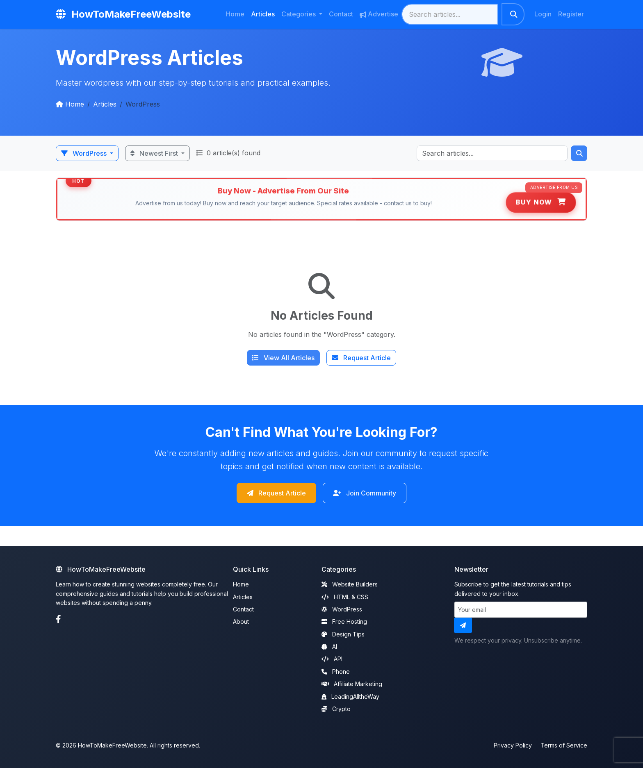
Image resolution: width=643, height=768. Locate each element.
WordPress (84, 153)
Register (571, 14)
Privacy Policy (513, 743)
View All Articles (283, 358)
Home (235, 14)
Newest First (155, 153)
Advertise (379, 14)
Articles (263, 14)
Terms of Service (563, 743)
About (241, 619)
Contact (341, 14)
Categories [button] (299, 14)
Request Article (361, 358)
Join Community (372, 493)
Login (543, 14)
